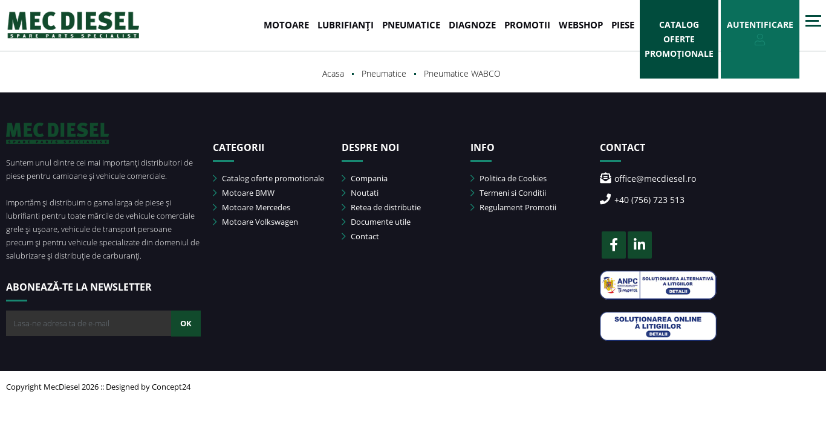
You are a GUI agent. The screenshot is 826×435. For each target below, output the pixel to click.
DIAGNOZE (472, 25)
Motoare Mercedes (251, 207)
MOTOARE (286, 25)
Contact (360, 236)
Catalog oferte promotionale (268, 178)
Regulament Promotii (513, 207)
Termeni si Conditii (508, 192)
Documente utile (376, 221)
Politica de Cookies (508, 178)
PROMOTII (527, 25)
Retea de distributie (381, 207)
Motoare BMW (244, 192)
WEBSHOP (581, 25)
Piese (622, 25)
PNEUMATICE (411, 25)
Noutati (360, 192)
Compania (365, 178)
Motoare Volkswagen (255, 221)
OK (186, 323)
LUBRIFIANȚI (345, 25)
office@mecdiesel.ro (648, 178)
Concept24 (171, 386)
